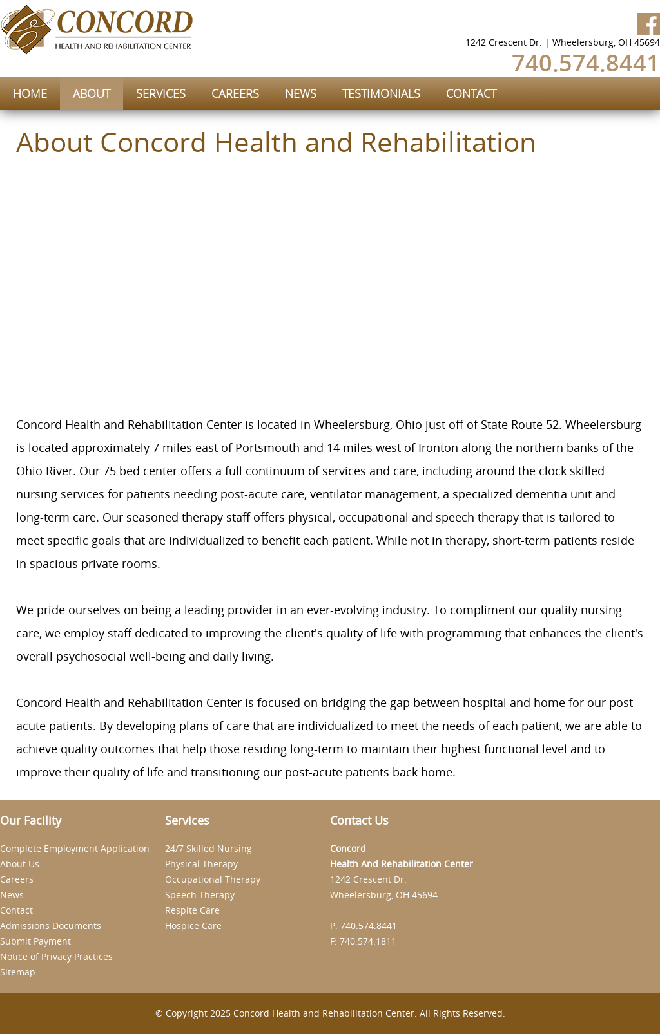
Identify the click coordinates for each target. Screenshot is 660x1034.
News (12, 894)
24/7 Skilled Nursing (208, 848)
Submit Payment (35, 941)
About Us (19, 864)
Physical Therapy (201, 864)
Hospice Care (193, 925)
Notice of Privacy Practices (56, 956)
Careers (17, 879)
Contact (16, 910)
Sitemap (17, 972)
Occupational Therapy (212, 879)
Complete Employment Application (75, 848)
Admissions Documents (50, 925)
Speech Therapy (200, 894)
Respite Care (192, 910)
